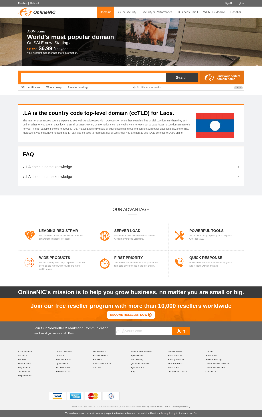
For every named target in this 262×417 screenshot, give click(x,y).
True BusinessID (176, 363)
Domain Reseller (64, 351)
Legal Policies (25, 375)
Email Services (175, 355)
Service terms (163, 406)
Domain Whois (175, 351)
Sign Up (229, 3)
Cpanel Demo (62, 363)
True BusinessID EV (215, 367)
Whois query (54, 87)
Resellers (22, 3)
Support (97, 367)
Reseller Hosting (213, 359)
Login (239, 3)
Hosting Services (176, 359)
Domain (209, 351)
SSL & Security (126, 12)
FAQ (132, 371)
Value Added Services (141, 351)
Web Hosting (136, 359)
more (238, 87)
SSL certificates (30, 87)
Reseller (235, 12)
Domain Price (99, 351)
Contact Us (210, 371)
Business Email (188, 12)
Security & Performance (157, 12)
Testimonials (24, 371)
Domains (105, 12)
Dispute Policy (183, 406)
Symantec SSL (137, 367)
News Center (24, 363)
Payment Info (24, 367)
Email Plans (211, 355)
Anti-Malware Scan (102, 363)
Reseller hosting (78, 87)
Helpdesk (34, 3)
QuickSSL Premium (139, 363)
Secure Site (173, 367)
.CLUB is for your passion (148, 87)
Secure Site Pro (63, 371)
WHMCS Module (214, 12)
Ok (195, 413)
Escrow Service (100, 355)
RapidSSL (98, 359)
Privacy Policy (168, 413)
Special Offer (136, 355)
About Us (22, 355)
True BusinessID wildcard (217, 363)
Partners (22, 359)
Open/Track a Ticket (177, 371)
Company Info (25, 351)
